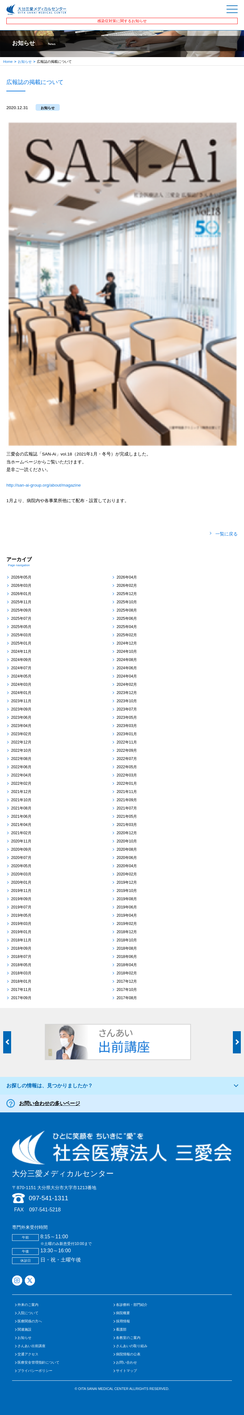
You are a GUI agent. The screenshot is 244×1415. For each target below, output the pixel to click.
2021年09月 (127, 800)
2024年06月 (127, 668)
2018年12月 (127, 932)
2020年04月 (127, 866)
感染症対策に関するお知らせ (122, 21)
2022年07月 (127, 759)
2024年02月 (127, 684)
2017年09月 (21, 998)
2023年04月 (21, 726)
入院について (27, 1313)
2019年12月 (127, 882)
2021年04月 (21, 825)
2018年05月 (21, 965)
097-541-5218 (45, 1209)
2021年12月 (21, 792)
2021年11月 (127, 792)
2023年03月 (127, 726)
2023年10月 (127, 701)
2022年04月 (21, 775)
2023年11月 (21, 701)
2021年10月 (21, 800)
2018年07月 (21, 957)
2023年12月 (127, 693)
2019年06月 (127, 907)
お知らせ (25, 61)
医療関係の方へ (29, 1321)
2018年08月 (127, 948)
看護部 (121, 1329)
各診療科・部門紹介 (131, 1305)
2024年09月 (21, 660)
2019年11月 (21, 891)
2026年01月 (21, 594)
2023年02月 (21, 734)
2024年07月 (21, 668)
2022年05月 (127, 767)
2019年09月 (21, 899)
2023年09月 (21, 709)
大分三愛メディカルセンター (122, 1154)
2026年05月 (21, 577)
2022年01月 (127, 783)
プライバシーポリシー (34, 1370)
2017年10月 (127, 990)
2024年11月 (21, 651)
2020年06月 (127, 858)
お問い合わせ (126, 1362)
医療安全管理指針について (38, 1362)
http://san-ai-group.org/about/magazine (43, 485)
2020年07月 (21, 858)
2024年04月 (127, 676)
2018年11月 (21, 940)
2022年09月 (127, 750)
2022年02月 (21, 783)
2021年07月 (127, 808)
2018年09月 (21, 948)
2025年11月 (21, 602)
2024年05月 (21, 676)
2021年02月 (21, 833)
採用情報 (123, 1321)
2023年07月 (127, 709)
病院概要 (123, 1313)
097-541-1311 (48, 1198)
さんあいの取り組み (131, 1346)
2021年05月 (127, 816)
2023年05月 (127, 717)
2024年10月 (127, 651)
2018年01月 (21, 981)
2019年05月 (21, 915)
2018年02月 (127, 973)
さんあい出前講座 (31, 1346)
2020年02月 (127, 874)
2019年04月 (127, 915)
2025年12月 (127, 594)
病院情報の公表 (128, 1354)
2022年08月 (21, 759)
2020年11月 (21, 841)
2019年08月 (127, 899)
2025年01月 (21, 643)
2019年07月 (21, 907)
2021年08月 (21, 808)
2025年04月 (127, 627)
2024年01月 (21, 693)
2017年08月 (127, 998)
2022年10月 (21, 750)
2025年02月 (127, 635)
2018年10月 (127, 940)
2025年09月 (21, 610)
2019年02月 (127, 924)
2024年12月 (127, 643)
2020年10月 (127, 841)
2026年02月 (127, 585)
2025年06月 (127, 618)
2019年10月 (127, 891)
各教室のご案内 (128, 1338)
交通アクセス (27, 1354)
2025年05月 (21, 627)
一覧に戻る (226, 534)
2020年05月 (21, 866)
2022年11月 (127, 742)
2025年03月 (21, 635)
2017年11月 (21, 990)
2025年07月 (21, 618)
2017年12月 (127, 981)
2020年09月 (21, 849)
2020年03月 (21, 874)
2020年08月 (127, 849)
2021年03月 (127, 825)
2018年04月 (127, 965)
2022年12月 (21, 742)
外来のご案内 (27, 1305)
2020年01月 (21, 882)
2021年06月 (21, 816)
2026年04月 (127, 577)
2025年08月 (127, 610)
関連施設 (24, 1329)
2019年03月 (21, 924)
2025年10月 (127, 602)
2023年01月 (127, 734)
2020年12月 (127, 833)
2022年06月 (21, 767)
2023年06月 (21, 717)
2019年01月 (21, 932)
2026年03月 (21, 585)
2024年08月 (127, 660)
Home (8, 61)
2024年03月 (21, 684)
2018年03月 (21, 973)
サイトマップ (126, 1370)
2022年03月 (127, 775)
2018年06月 (127, 957)
